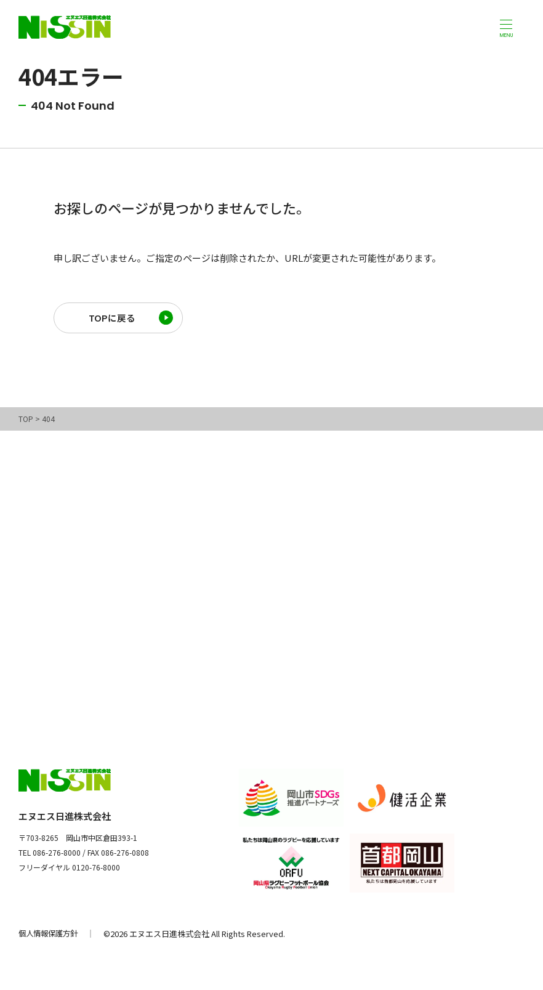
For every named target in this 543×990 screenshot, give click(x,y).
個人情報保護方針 (50, 937)
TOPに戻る (112, 319)
